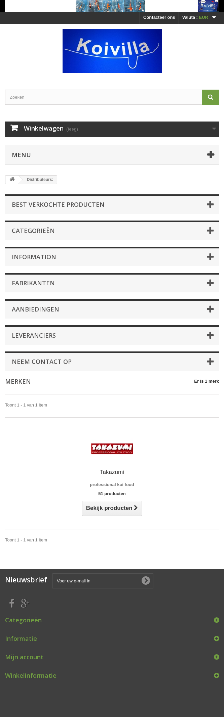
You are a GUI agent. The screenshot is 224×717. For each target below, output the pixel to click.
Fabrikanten (33, 283)
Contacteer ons (159, 17)
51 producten (112, 493)
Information (34, 257)
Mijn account (24, 657)
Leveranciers (34, 335)
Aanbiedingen (35, 309)
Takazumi (112, 472)
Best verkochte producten (58, 204)
